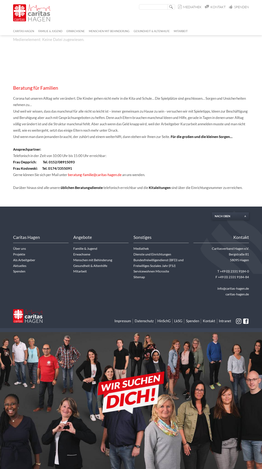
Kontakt (216, 7)
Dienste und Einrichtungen (152, 254)
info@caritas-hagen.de (233, 288)
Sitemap (139, 277)
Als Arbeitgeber (24, 260)
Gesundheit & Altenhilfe (90, 266)
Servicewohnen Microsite (151, 271)
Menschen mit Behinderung (92, 260)
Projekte (19, 254)
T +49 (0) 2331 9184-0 (233, 271)
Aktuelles (19, 266)
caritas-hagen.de (237, 294)
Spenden (239, 7)
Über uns (19, 248)
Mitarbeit (80, 271)
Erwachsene (81, 254)
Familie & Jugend (85, 248)
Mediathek (190, 7)
